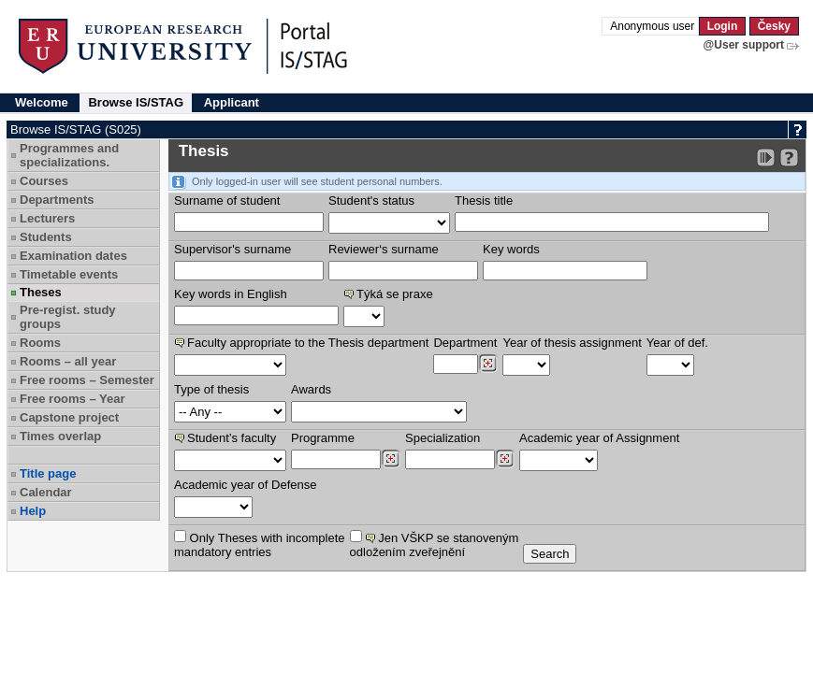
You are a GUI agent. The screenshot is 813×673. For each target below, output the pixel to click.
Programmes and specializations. (69, 155)
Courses (44, 181)
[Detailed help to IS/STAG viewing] (789, 157)
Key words (511, 249)
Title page (48, 473)
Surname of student (227, 200)
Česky (774, 26)
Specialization (442, 438)
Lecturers (47, 218)
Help (33, 511)
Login (722, 26)
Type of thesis (211, 389)
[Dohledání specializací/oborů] (505, 459)
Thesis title (484, 200)
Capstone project (69, 417)
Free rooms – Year (72, 399)
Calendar (46, 492)
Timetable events (69, 274)
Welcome (41, 102)
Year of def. (677, 343)
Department (465, 343)
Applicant (231, 102)
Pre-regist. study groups (68, 317)
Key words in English (230, 294)
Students (46, 237)
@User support (744, 44)
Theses (41, 292)
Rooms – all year (68, 361)
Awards (311, 389)
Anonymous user (653, 26)
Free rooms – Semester (87, 380)
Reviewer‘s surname (383, 249)
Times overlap (60, 436)
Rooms (40, 343)
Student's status (371, 200)
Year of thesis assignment (571, 343)
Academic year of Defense (245, 485)
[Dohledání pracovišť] (488, 363)
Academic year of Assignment (599, 438)
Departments (57, 200)
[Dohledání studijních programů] (390, 459)
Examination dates (73, 256)
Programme (323, 438)
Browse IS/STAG (135, 102)
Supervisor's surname (232, 249)
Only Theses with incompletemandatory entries (259, 544)
